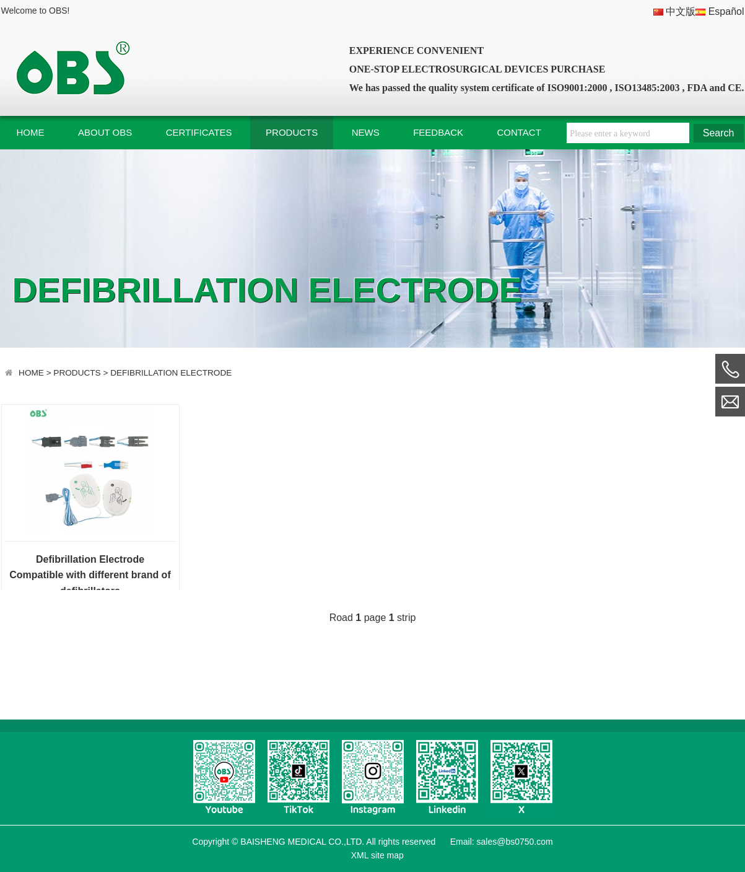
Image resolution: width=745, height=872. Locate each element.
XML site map (376, 855)
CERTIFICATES (199, 132)
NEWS (366, 132)
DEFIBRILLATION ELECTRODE (171, 372)
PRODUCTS (292, 132)
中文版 (674, 11)
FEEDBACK (438, 132)
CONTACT (519, 132)
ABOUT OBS (105, 132)
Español (719, 11)
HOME (31, 132)
